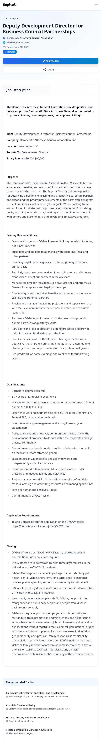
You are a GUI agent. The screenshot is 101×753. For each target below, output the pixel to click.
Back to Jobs (12, 18)
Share (50, 69)
